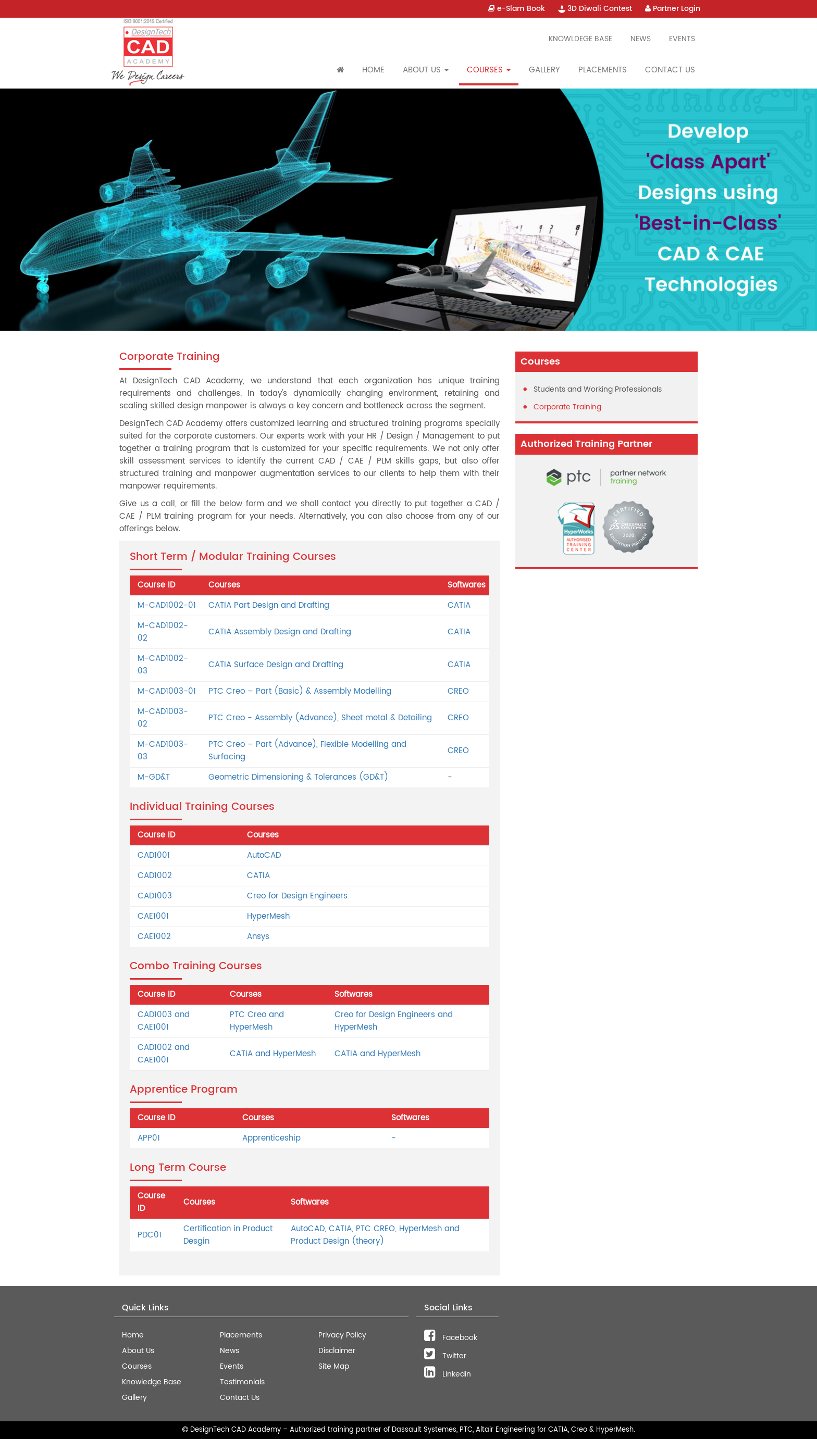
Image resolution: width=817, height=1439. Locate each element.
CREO (458, 691)
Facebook (450, 1338)
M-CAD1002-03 (163, 665)
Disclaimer (336, 1351)
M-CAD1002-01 (167, 605)
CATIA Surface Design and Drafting (275, 664)
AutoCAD (264, 855)
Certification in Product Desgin (228, 1235)
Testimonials (242, 1382)
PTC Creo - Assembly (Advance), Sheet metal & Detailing (320, 717)
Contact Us (670, 70)
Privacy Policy (342, 1335)
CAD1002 (155, 875)
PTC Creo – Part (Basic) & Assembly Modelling (299, 691)
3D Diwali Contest (595, 9)
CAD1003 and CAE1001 (164, 1021)
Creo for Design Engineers (297, 896)
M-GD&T (154, 777)
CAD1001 (154, 855)
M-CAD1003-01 (167, 691)
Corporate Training (567, 407)
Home (373, 70)
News (640, 39)
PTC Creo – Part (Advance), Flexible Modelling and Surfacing (307, 751)
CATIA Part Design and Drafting (268, 605)
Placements (602, 70)
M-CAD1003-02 (163, 718)
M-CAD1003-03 (163, 751)
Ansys (258, 936)
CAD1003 (155, 896)
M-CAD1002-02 (163, 632)
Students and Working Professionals (598, 389)
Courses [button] (489, 70)
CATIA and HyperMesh (273, 1053)
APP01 (149, 1138)
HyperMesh (268, 916)
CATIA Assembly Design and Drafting (279, 632)
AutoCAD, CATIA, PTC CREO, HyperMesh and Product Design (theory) (375, 1235)
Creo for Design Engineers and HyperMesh (394, 1021)
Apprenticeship (271, 1138)
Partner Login (672, 9)
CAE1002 (154, 936)
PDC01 (150, 1235)
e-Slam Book (516, 9)
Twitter (445, 1356)
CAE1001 (153, 916)
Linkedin (447, 1374)
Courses (137, 1366)
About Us (138, 1351)
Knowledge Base (151, 1382)
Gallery (544, 70)
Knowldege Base (580, 39)
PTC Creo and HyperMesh (257, 1021)
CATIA (459, 605)
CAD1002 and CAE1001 (164, 1054)
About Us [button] (426, 70)
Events (682, 39)
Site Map (333, 1366)
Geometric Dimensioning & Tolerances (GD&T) (298, 777)
